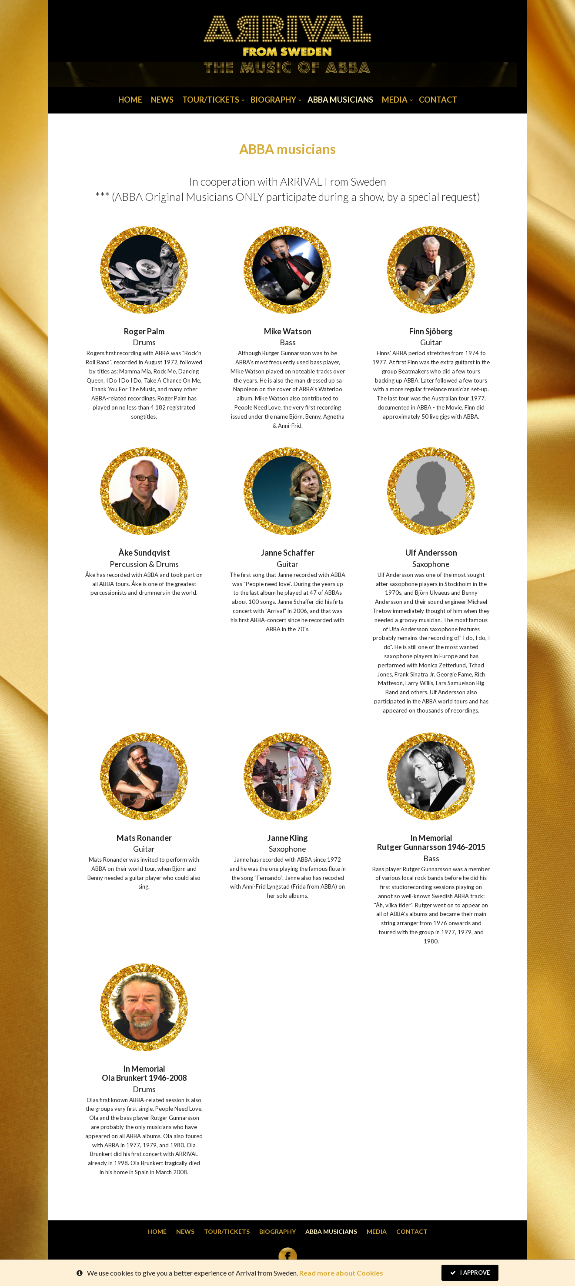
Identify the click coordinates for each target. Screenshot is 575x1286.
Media (395, 99)
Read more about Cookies (341, 1273)
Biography (273, 99)
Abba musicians (340, 99)
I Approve (470, 1273)
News (162, 99)
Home (130, 99)
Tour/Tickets (210, 99)
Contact (438, 99)
